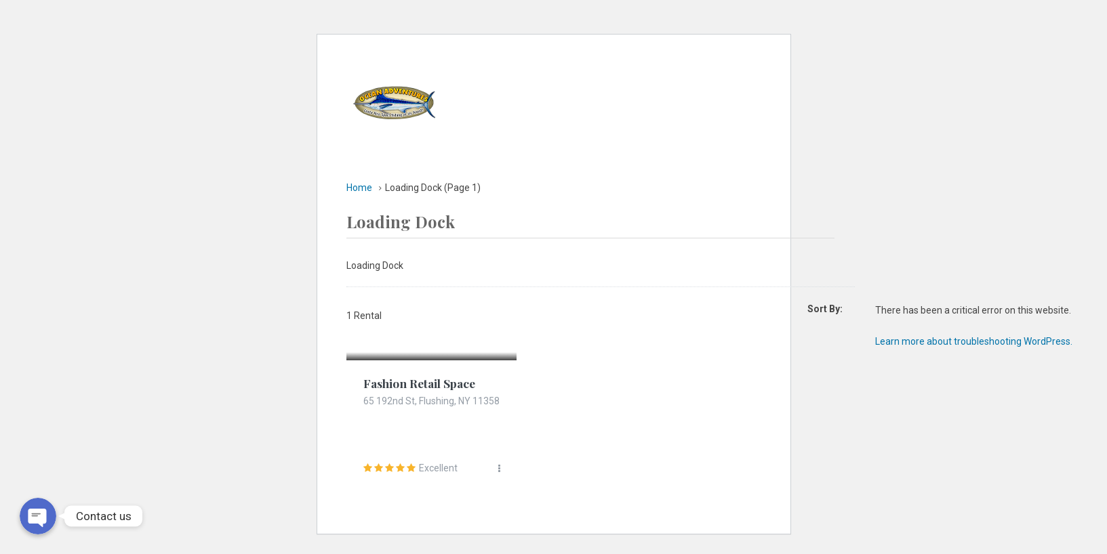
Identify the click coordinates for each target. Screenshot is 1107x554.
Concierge (631, 131)
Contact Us (708, 131)
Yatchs (560, 71)
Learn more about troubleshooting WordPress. (973, 341)
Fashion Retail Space (421, 383)
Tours (722, 71)
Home (506, 71)
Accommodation (643, 71)
